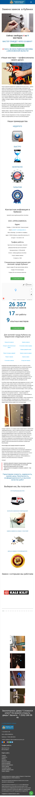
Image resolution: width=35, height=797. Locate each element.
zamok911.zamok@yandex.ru (19, 230)
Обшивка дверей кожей (7, 769)
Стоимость (4, 757)
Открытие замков (25, 360)
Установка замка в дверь (25, 345)
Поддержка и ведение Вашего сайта (10, 793)
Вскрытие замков (9, 342)
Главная (4, 755)
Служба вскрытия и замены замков (10, 776)
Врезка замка (25, 356)
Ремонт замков (9, 356)
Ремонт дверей (5, 766)
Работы (4, 758)
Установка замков (9, 360)
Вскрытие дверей (6, 763)
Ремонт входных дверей (9, 353)
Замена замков (26, 342)
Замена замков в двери (26, 353)
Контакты (4, 760)
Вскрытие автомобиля (7, 764)
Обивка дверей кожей (25, 349)
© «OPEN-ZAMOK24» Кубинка (9, 723)
